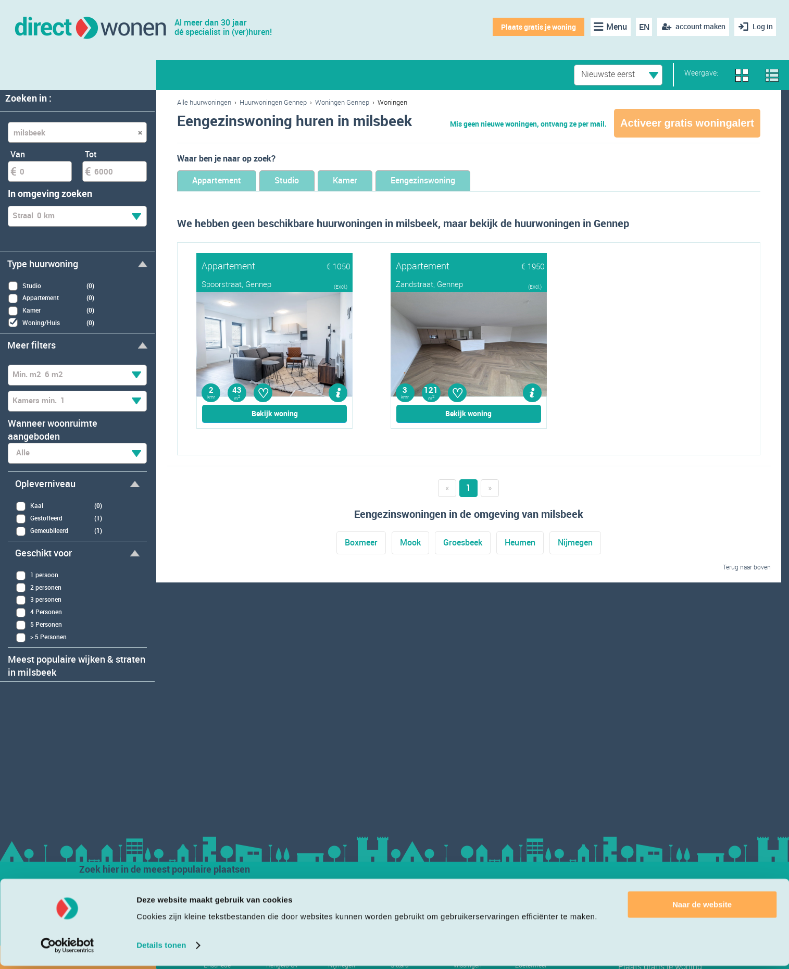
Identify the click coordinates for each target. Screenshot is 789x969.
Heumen (520, 543)
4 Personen (39, 612)
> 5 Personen (41, 637)
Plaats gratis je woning (536, 27)
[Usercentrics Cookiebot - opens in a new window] (67, 948)
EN (642, 27)
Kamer (369, 181)
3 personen (38, 600)
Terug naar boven (747, 567)
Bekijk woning (275, 414)
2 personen (38, 587)
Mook (410, 543)
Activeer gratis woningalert (687, 123)
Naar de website (702, 907)
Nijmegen (575, 543)
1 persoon (37, 575)
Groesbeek (462, 543)
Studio (302, 181)
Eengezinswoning (458, 181)
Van (17, 154)
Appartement (222, 181)
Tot (91, 154)
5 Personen (39, 625)
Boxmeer (361, 543)
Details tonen (161, 948)
